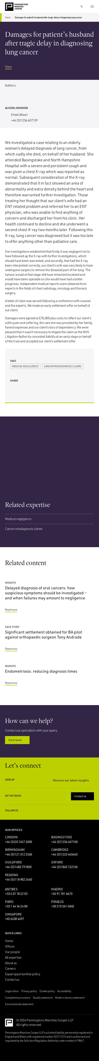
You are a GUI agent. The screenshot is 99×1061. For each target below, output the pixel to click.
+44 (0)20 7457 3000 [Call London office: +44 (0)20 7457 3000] (18, 842)
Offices (9, 946)
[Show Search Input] (82, 7)
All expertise (13, 957)
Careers (10, 968)
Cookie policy (47, 991)
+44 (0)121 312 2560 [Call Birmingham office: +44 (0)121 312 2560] (18, 854)
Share (11, 67)
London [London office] (11, 837)
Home (8, 17)
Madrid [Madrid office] (57, 889)
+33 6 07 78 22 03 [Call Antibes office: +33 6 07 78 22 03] (16, 894)
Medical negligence (25, 366)
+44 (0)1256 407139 (24, 120)
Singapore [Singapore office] (13, 914)
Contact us (82, 796)
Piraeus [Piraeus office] (57, 902)
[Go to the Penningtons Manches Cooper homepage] (16, 7)
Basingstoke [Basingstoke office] (61, 837)
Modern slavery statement (69, 997)
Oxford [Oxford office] (57, 862)
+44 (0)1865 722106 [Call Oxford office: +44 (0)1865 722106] (64, 867)
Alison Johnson (16, 108)
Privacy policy (29, 991)
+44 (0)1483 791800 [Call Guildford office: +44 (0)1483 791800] (18, 867)
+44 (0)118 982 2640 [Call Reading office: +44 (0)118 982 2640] (18, 879)
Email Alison (19, 115)
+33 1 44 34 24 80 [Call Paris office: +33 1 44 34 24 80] (16, 906)
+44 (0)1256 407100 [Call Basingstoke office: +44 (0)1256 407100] (64, 842)
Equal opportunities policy (22, 974)
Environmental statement (19, 1004)
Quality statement (43, 997)
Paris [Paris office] (9, 902)
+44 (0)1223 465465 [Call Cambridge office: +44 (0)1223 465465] (64, 854)
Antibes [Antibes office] (11, 889)
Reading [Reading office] (11, 875)
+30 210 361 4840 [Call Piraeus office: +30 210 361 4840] (62, 906)
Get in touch (17, 740)
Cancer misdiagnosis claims (62, 366)
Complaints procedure (17, 997)
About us (11, 963)
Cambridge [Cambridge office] (59, 850)
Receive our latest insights (73, 780)
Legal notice (12, 991)
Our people (12, 952)
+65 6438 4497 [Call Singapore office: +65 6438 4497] (14, 919)
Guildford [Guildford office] (13, 862)
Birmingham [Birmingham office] (14, 850)
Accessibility (64, 991)
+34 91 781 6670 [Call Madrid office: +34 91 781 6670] (61, 894)
